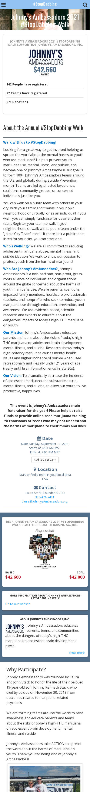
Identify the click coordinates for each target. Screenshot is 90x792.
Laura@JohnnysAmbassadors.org (44, 501)
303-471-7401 (44, 497)
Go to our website (17, 604)
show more (77, 653)
